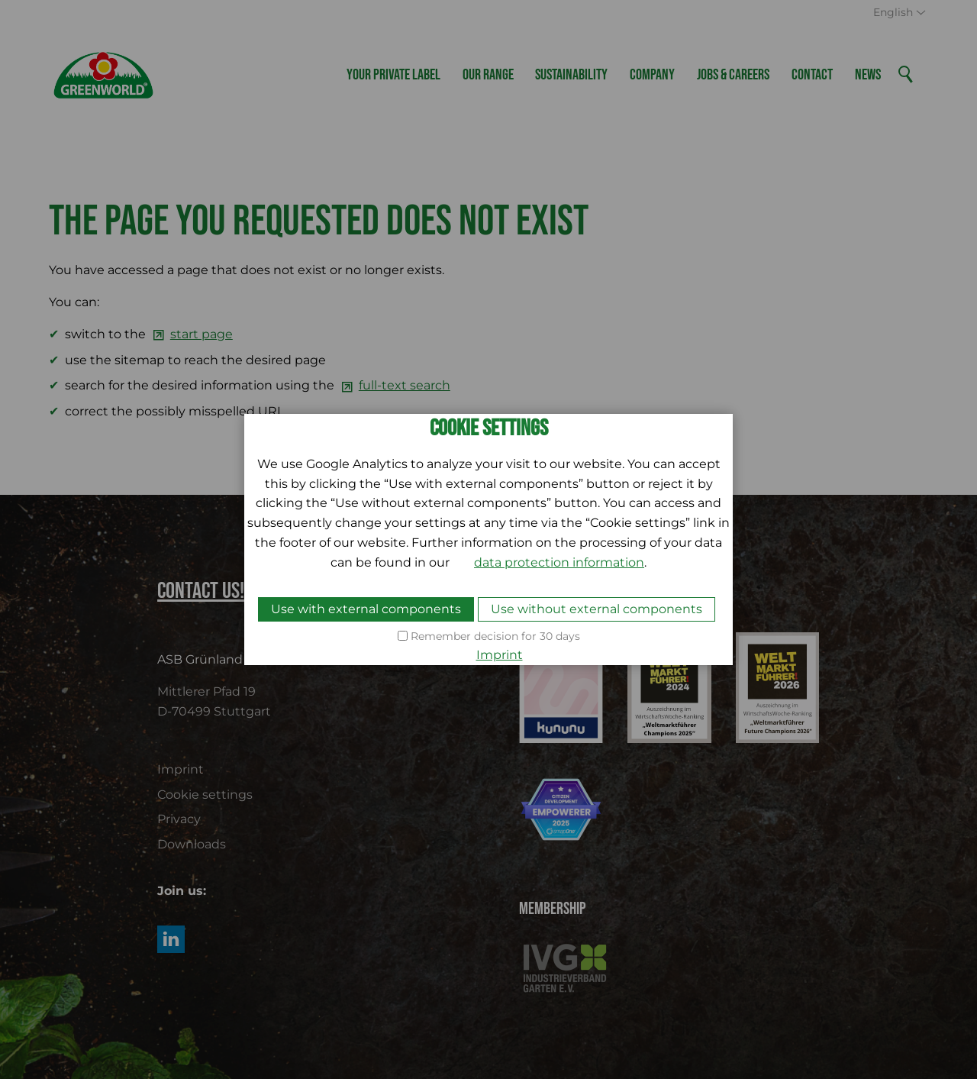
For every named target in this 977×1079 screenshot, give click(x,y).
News (868, 75)
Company (652, 75)
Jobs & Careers (733, 75)
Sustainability (571, 75)
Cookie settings (205, 794)
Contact (812, 75)
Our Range (488, 75)
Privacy (179, 819)
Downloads (191, 844)
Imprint (180, 769)
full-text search (404, 385)
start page (201, 334)
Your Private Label (393, 75)
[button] (171, 939)
